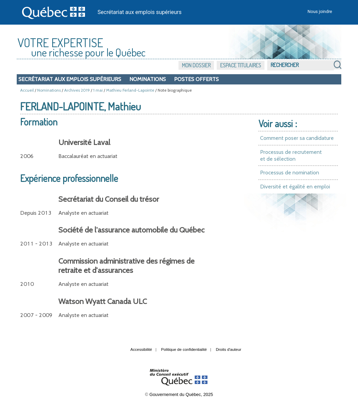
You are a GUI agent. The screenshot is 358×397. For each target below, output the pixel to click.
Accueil (27, 90)
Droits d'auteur (228, 349)
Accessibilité (141, 349)
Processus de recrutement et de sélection (291, 155)
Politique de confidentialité (184, 349)
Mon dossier (196, 65)
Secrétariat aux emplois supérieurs (140, 12)
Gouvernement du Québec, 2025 (181, 394)
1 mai (98, 90)
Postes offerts (196, 79)
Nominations (147, 79)
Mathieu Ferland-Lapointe (130, 90)
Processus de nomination (289, 172)
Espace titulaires (240, 65)
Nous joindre (319, 11)
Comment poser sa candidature (297, 138)
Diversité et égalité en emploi (295, 186)
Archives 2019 (77, 90)
